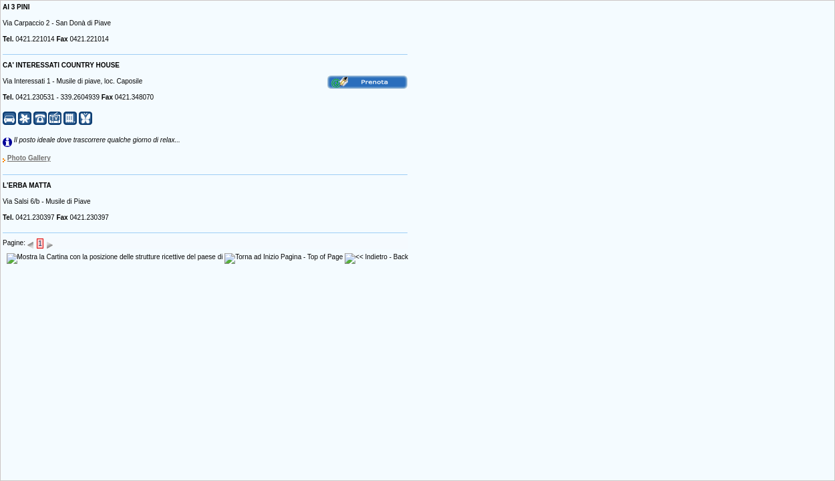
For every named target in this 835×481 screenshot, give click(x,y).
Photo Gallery (29, 158)
